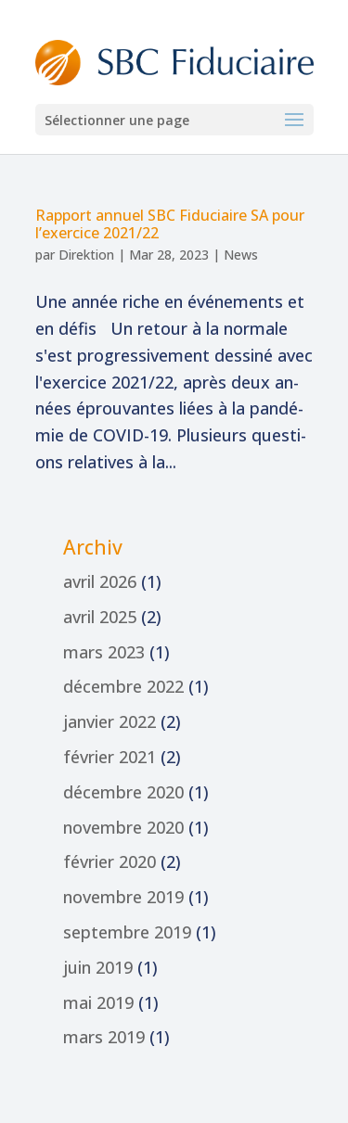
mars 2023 (104, 652)
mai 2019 (98, 1002)
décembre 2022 (123, 686)
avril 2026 (99, 581)
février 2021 (109, 757)
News (241, 254)
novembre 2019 (123, 897)
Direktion (86, 254)
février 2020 (109, 861)
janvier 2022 (109, 721)
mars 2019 (104, 1037)
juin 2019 (98, 967)
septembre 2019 (127, 932)
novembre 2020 (123, 827)
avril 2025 (99, 617)
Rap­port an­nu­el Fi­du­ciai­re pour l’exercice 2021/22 (169, 224)
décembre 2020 (123, 792)
